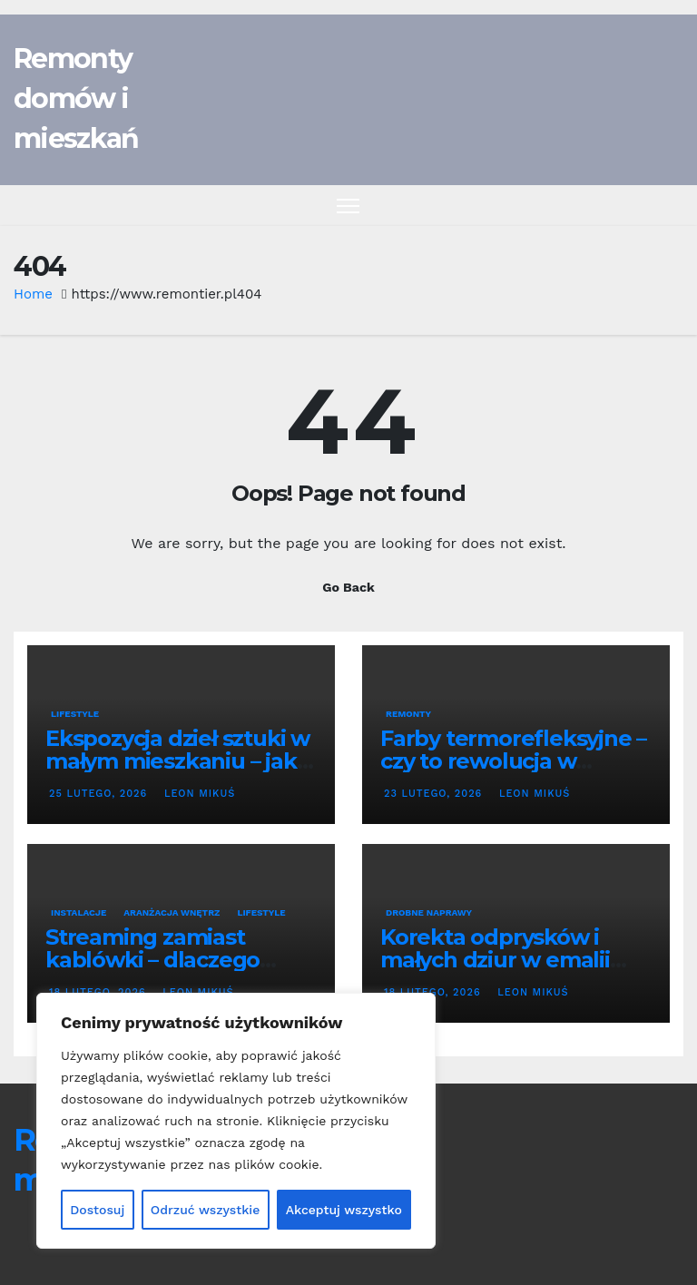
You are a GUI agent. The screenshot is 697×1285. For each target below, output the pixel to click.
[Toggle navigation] (348, 205)
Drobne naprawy (429, 912)
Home (33, 294)
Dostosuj (97, 1209)
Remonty (408, 714)
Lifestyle (75, 714)
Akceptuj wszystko (344, 1209)
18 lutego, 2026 (434, 992)
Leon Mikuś (198, 793)
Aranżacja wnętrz (171, 912)
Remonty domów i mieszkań (76, 98)
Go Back (348, 587)
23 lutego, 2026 (435, 793)
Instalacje (78, 912)
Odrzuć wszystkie (205, 1209)
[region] (236, 1121)
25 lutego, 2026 (100, 793)
